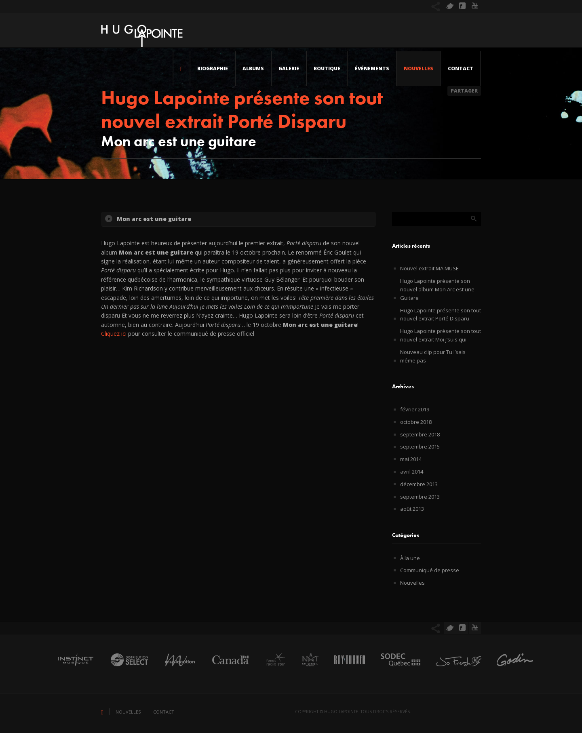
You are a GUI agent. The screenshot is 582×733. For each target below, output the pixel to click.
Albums (253, 68)
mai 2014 (411, 459)
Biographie (212, 68)
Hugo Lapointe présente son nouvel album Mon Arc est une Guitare (437, 289)
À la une (410, 558)
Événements (372, 68)
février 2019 (414, 409)
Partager (464, 90)
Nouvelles (418, 68)
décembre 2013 (419, 484)
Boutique (327, 68)
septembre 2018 (420, 434)
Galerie (288, 68)
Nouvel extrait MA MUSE (429, 268)
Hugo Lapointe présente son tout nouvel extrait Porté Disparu (440, 314)
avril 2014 (411, 471)
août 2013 (412, 508)
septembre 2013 (420, 496)
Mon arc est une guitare (154, 219)
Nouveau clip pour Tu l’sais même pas (433, 356)
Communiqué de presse (429, 570)
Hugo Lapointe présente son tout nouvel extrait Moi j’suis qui (440, 335)
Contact (460, 68)
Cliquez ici (114, 333)
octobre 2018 (416, 421)
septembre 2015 (420, 446)
